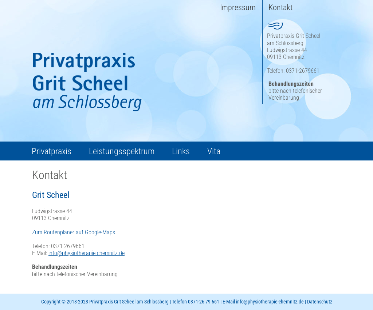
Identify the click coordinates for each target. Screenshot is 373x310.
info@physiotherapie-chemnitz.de (86, 253)
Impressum (238, 7)
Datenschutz (319, 302)
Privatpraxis (51, 151)
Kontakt (280, 7)
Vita (213, 151)
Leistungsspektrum (121, 151)
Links (181, 151)
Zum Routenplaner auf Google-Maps (73, 232)
